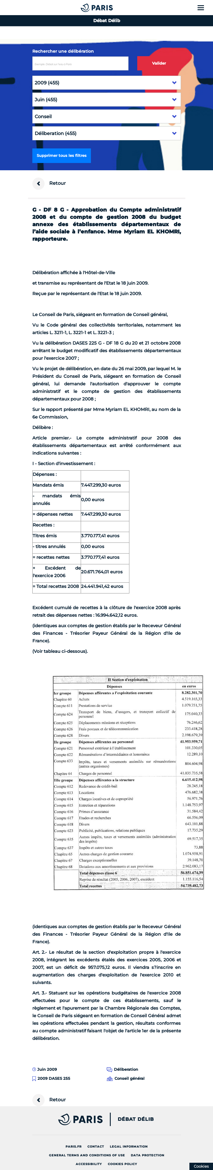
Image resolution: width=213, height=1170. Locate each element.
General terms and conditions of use (87, 1155)
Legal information (129, 1146)
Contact (95, 1146)
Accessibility (89, 1164)
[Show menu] (204, 7)
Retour (49, 184)
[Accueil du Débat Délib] (85, 7)
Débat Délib (136, 1119)
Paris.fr (74, 1146)
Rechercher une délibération (63, 51)
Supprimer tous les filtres (62, 155)
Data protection (147, 1155)
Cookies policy (122, 1164)
